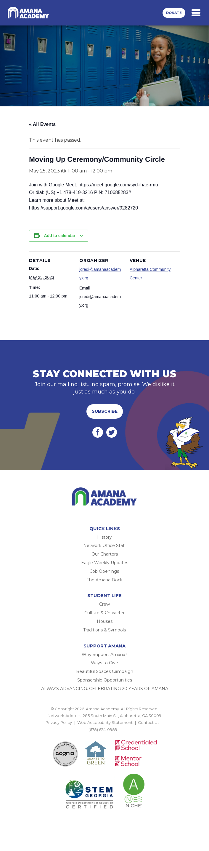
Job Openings (104, 571)
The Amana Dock (105, 580)
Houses (104, 621)
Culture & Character (104, 612)
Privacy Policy (59, 722)
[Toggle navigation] (196, 13)
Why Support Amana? (104, 654)
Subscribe (105, 411)
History (104, 537)
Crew (104, 604)
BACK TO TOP (104, 736)
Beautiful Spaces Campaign (104, 671)
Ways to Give (104, 663)
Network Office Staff (104, 545)
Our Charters (104, 554)
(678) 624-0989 (103, 729)
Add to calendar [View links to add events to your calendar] (59, 235)
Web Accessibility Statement (105, 722)
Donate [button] (174, 13)
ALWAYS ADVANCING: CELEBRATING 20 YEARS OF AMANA (104, 688)
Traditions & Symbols (104, 630)
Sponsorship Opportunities (104, 680)
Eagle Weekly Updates (104, 562)
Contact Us (148, 722)
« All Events (42, 124)
